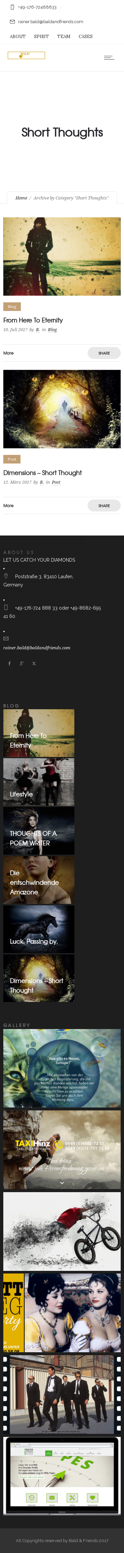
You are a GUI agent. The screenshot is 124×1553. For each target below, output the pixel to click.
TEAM (63, 36)
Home (21, 197)
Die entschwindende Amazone (34, 882)
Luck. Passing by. (34, 941)
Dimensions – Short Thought (42, 472)
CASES (86, 36)
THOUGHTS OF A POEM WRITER (33, 838)
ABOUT (18, 36)
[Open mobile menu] (110, 57)
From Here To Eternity (33, 320)
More (8, 353)
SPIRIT (41, 36)
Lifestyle (21, 794)
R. (38, 329)
